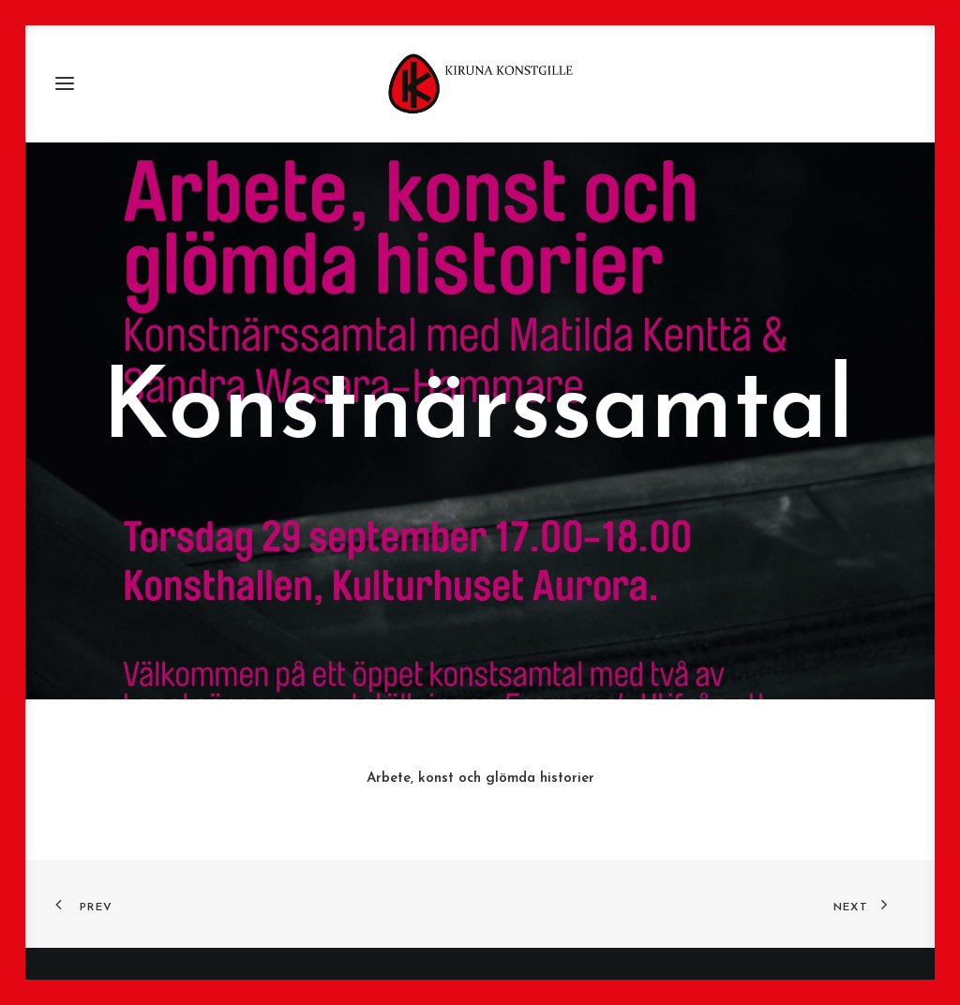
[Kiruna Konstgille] (480, 83)
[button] (65, 83)
